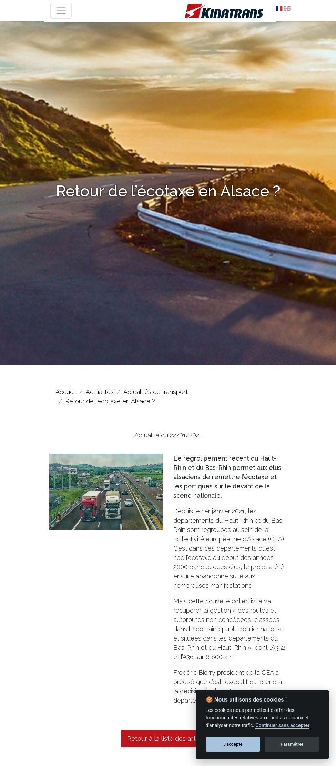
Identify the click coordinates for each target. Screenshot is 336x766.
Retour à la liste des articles (168, 738)
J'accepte (233, 744)
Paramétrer (292, 744)
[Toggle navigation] (61, 11)
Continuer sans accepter (282, 725)
